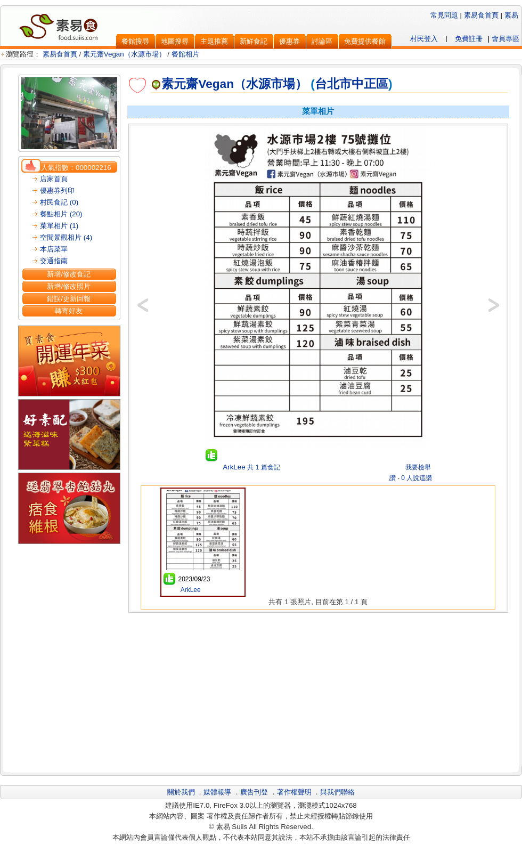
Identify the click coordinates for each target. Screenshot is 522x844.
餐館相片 (185, 54)
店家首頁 (54, 179)
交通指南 (54, 261)
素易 (511, 15)
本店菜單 (54, 249)
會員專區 (505, 39)
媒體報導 (217, 792)
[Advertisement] (318, 691)
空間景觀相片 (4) (66, 237)
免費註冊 (469, 39)
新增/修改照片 (69, 286)
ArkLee (233, 467)
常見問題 (444, 15)
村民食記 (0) (59, 202)
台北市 (333, 84)
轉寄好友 (69, 311)
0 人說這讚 (416, 478)
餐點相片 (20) (61, 214)
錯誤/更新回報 (69, 299)
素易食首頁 (481, 15)
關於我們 (181, 792)
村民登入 (424, 39)
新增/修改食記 (69, 274)
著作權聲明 (294, 792)
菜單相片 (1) (59, 226)
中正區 (370, 84)
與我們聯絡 (337, 792)
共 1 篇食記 (263, 467)
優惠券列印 (57, 190)
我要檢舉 (418, 467)
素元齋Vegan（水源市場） (124, 54)
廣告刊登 (254, 792)
